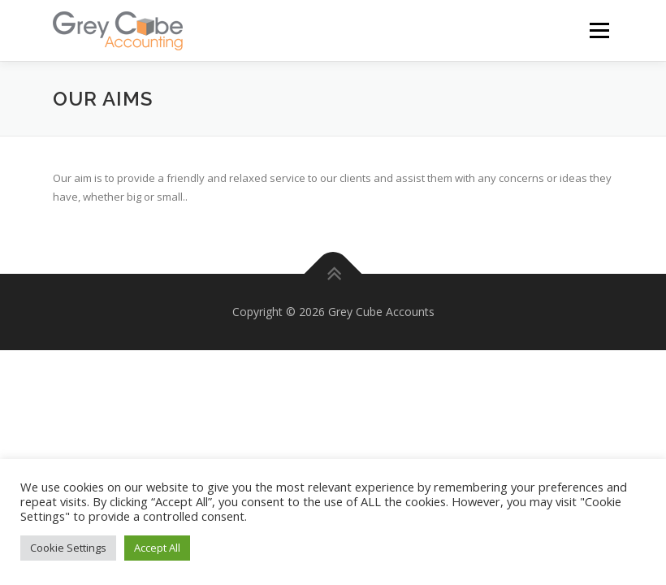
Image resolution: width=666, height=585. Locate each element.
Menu (599, 30)
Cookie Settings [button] (68, 547)
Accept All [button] (157, 547)
